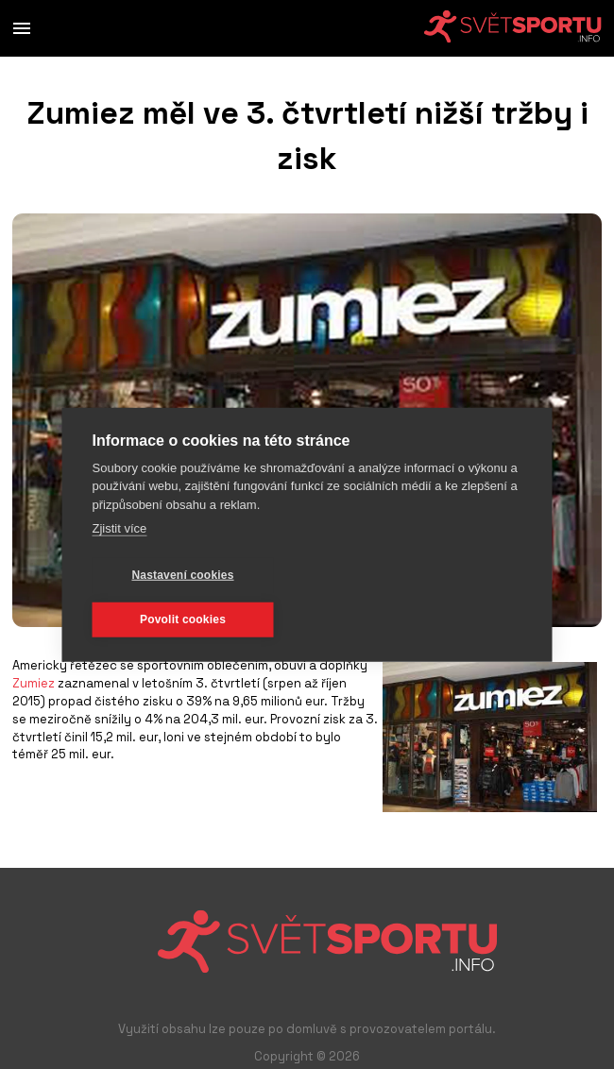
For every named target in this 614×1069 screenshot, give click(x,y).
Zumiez (33, 683)
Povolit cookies (183, 619)
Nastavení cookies (182, 575)
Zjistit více (120, 528)
